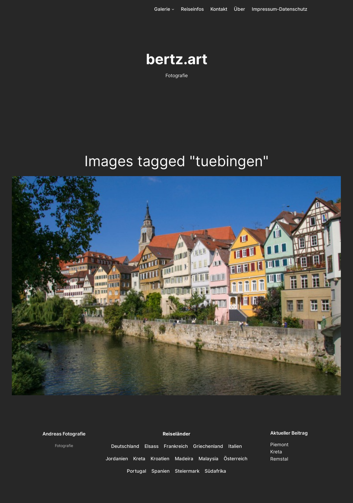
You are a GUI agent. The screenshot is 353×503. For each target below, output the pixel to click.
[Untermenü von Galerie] (173, 9)
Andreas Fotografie (63, 434)
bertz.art (176, 59)
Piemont (279, 444)
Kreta (276, 451)
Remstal (279, 459)
